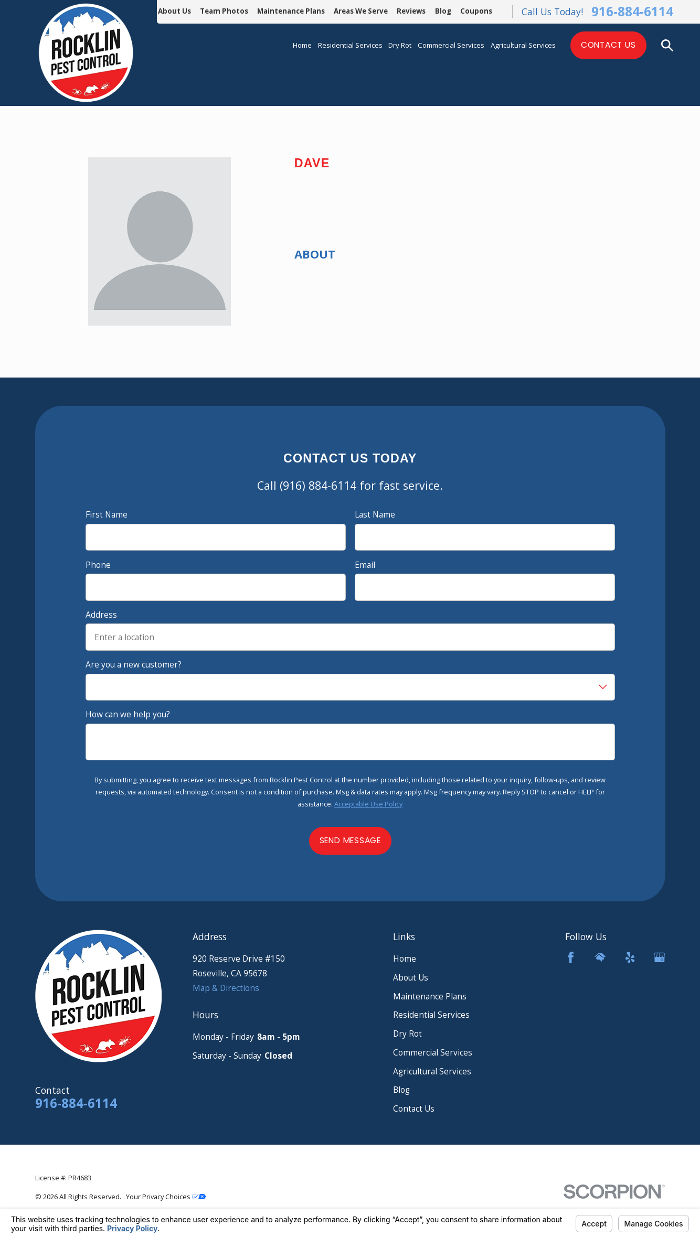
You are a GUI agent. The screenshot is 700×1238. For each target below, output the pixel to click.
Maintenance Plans (291, 11)
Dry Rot (407, 1033)
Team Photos (224, 11)
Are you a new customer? (134, 665)
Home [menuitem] (302, 45)
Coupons (476, 11)
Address (101, 615)
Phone (98, 565)
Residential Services (431, 1014)
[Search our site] (667, 45)
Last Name (375, 515)
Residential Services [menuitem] (350, 45)
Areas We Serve (361, 11)
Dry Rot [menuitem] (399, 45)
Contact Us (608, 44)
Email (365, 565)
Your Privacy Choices (166, 1196)
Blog (443, 11)
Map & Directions (226, 988)
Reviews (411, 11)
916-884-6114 (632, 11)
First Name (107, 515)
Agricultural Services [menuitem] (523, 45)
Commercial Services (432, 1052)
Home (404, 958)
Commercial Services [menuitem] (451, 45)
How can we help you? (128, 714)
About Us (174, 11)
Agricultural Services (432, 1071)
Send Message (349, 840)
